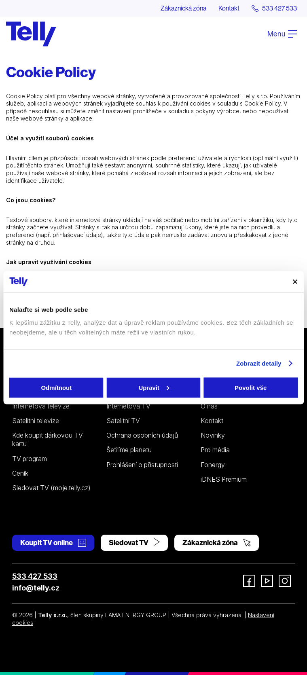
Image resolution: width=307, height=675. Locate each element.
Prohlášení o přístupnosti (142, 465)
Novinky (213, 435)
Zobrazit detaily (259, 363)
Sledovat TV (134, 542)
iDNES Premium (224, 479)
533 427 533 (34, 576)
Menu (282, 33)
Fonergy (213, 465)
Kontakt (228, 8)
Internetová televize (41, 406)
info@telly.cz (35, 588)
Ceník (20, 473)
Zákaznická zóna (183, 8)
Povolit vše (251, 387)
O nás (209, 406)
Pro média (215, 450)
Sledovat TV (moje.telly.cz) (51, 488)
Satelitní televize (35, 421)
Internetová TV (128, 406)
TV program (29, 459)
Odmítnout (56, 387)
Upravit (153, 387)
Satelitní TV (123, 421)
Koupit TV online (53, 542)
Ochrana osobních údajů (142, 435)
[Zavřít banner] (295, 281)
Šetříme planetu (129, 450)
